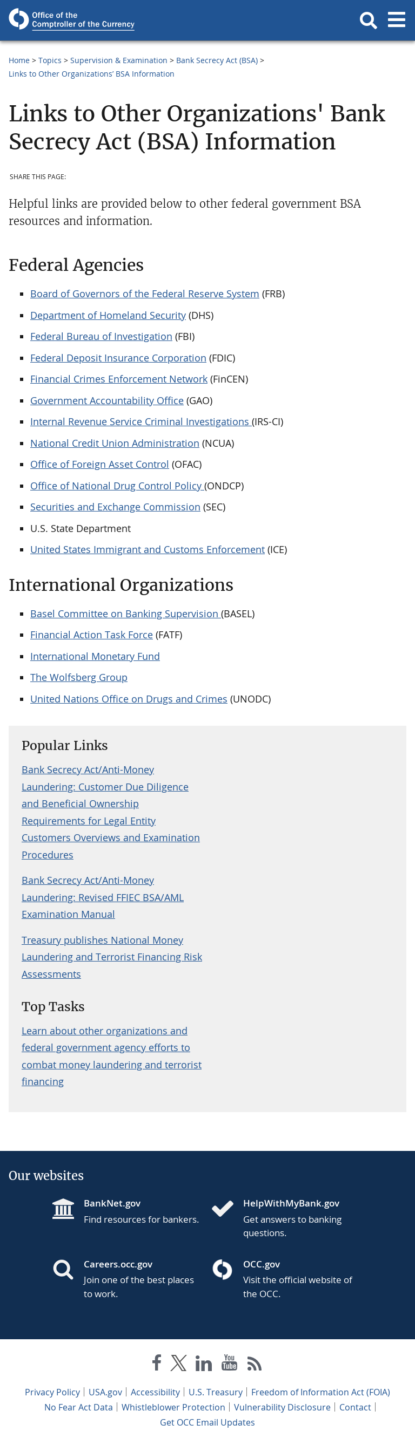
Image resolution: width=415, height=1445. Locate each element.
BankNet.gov (112, 1203)
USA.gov (105, 1392)
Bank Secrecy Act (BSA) (217, 60)
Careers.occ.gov (118, 1264)
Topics (50, 60)
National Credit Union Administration (114, 443)
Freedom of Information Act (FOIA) (320, 1392)
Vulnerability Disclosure (282, 1407)
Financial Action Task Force (91, 634)
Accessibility (155, 1392)
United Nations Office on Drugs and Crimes (128, 698)
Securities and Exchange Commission (115, 506)
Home (19, 60)
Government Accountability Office (107, 400)
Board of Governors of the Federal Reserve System (144, 293)
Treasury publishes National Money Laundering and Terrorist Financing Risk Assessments (112, 956)
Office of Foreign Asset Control (99, 464)
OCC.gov (261, 1264)
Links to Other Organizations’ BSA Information (92, 74)
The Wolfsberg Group (79, 677)
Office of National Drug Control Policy (117, 485)
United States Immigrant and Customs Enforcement (147, 549)
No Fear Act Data (78, 1407)
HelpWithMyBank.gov (291, 1203)
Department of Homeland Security (108, 315)
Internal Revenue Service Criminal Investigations (141, 421)
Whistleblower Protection (173, 1407)
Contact (355, 1407)
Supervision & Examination (119, 60)
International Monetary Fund (95, 656)
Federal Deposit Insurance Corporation (118, 357)
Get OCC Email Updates (207, 1422)
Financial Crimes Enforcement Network (119, 378)
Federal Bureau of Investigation (101, 336)
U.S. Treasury (216, 1392)
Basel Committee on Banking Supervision (125, 613)
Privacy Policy (52, 1392)
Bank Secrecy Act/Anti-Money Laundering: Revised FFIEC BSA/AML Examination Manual (103, 897)
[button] (368, 20)
